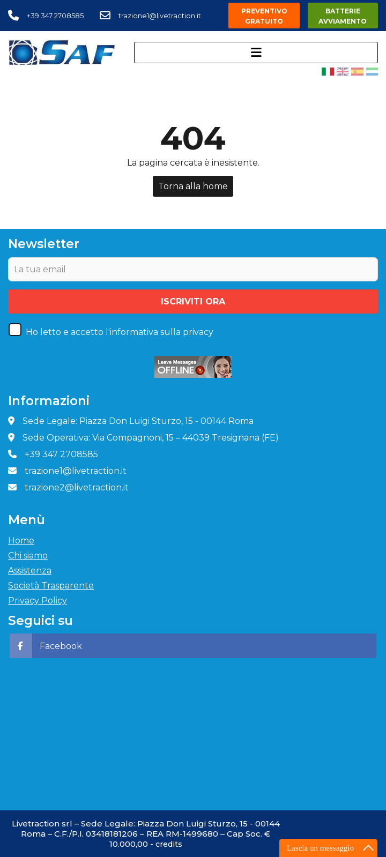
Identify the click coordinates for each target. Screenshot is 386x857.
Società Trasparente (51, 585)
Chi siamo (28, 555)
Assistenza (29, 570)
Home (21, 540)
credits (168, 844)
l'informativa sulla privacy (159, 332)
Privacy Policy (37, 600)
